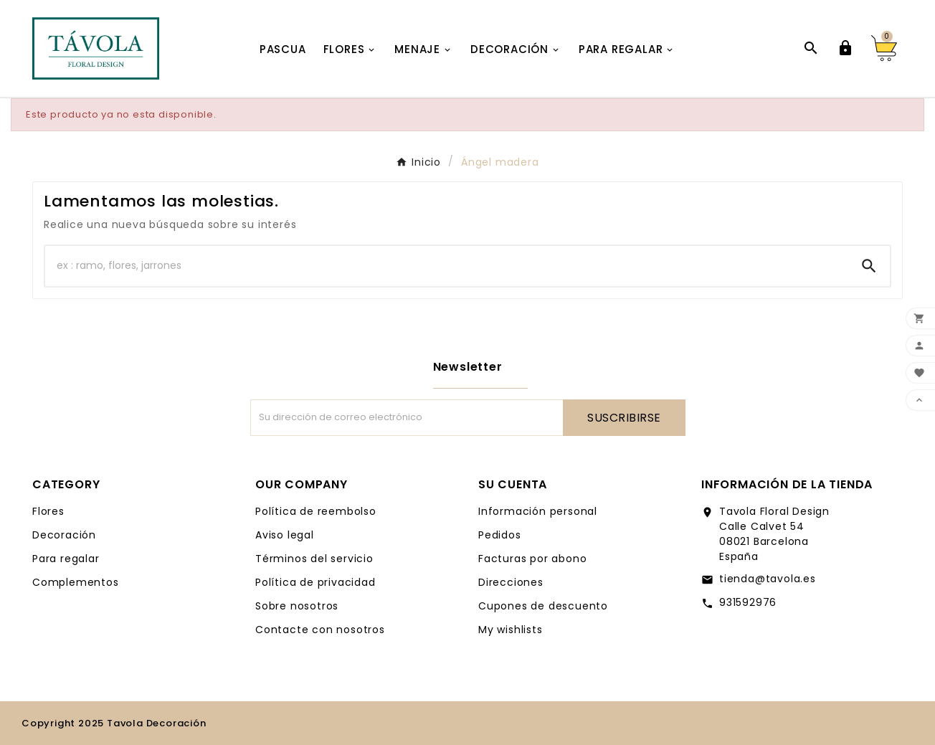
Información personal (537, 511)
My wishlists (510, 629)
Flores (48, 511)
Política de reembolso (315, 511)
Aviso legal (284, 535)
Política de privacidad (315, 582)
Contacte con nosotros (320, 629)
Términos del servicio (314, 558)
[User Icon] (845, 48)
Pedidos (499, 535)
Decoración (64, 535)
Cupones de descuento (543, 606)
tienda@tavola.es (767, 578)
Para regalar (66, 558)
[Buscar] (446, 266)
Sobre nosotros (296, 606)
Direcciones (511, 582)
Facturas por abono (532, 558)
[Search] (869, 266)
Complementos (75, 582)
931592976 (748, 602)
